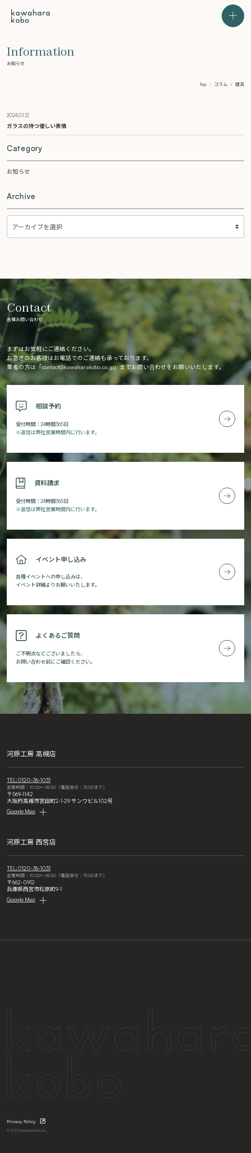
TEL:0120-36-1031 (29, 780)
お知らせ (18, 171)
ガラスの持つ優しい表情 (36, 126)
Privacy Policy (21, 1121)
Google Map (21, 811)
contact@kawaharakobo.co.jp (78, 366)
